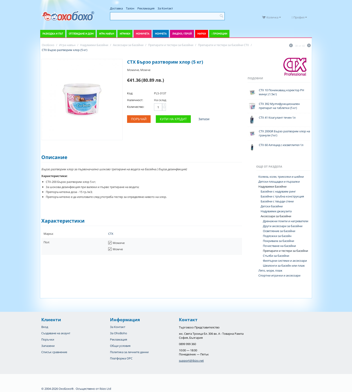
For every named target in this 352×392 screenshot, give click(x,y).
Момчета (161, 33)
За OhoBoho (118, 333)
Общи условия (120, 346)
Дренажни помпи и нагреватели (285, 221)
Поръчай (139, 119)
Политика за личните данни (129, 352)
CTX (110, 234)
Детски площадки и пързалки (279, 181)
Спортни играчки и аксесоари (279, 275)
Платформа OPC (121, 358)
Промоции (220, 33)
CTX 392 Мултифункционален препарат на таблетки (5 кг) (279, 106)
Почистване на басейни (279, 246)
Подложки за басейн (277, 236)
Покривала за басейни (278, 241)
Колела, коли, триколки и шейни (281, 177)
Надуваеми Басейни (272, 186)
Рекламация (145, 8)
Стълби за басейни (276, 256)
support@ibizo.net (191, 361)
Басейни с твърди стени (277, 201)
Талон (130, 8)
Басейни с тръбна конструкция (282, 196)
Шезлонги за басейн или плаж (284, 266)
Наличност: (135, 100)
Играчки (125, 33)
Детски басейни (272, 206)
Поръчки (47, 339)
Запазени (48, 346)
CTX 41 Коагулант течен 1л (277, 117)
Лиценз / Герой (182, 33)
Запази (203, 119)
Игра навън (106, 33)
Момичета (142, 33)
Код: (130, 93)
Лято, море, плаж (270, 270)
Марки (201, 33)
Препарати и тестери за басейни (285, 251)
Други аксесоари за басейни (282, 226)
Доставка (116, 8)
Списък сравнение (54, 352)
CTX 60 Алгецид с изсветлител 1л (281, 145)
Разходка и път (52, 33)
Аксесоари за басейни (276, 216)
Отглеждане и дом (81, 33)
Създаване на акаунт (55, 333)
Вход (44, 327)
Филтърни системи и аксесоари (285, 261)
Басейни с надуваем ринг (278, 191)
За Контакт (165, 8)
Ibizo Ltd (105, 389)
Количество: (135, 107)
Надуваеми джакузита (276, 211)
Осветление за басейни (279, 231)
